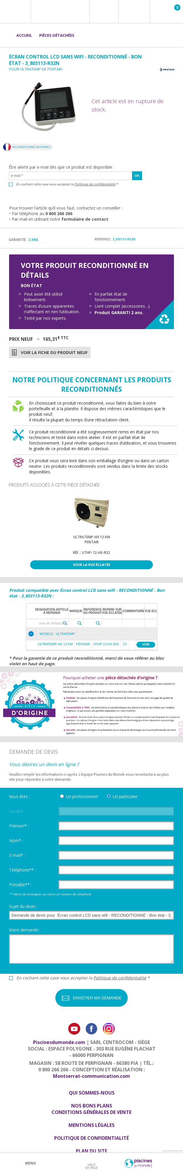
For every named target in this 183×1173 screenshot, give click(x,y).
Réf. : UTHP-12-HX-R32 (91, 552)
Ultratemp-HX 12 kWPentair (91, 539)
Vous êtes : (19, 796)
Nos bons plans (91, 1105)
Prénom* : (19, 826)
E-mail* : (17, 855)
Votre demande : (24, 930)
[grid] (95, 616)
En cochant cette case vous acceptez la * (67, 184)
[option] (91, 533)
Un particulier (125, 796)
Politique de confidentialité (94, 184)
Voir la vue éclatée (91, 564)
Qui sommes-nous (91, 1093)
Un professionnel (82, 796)
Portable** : (20, 884)
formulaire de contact (84, 219)
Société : (17, 811)
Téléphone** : (22, 870)
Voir (145, 644)
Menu (30, 1163)
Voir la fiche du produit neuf (54, 352)
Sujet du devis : (23, 906)
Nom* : (16, 840)
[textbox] (48, 623)
